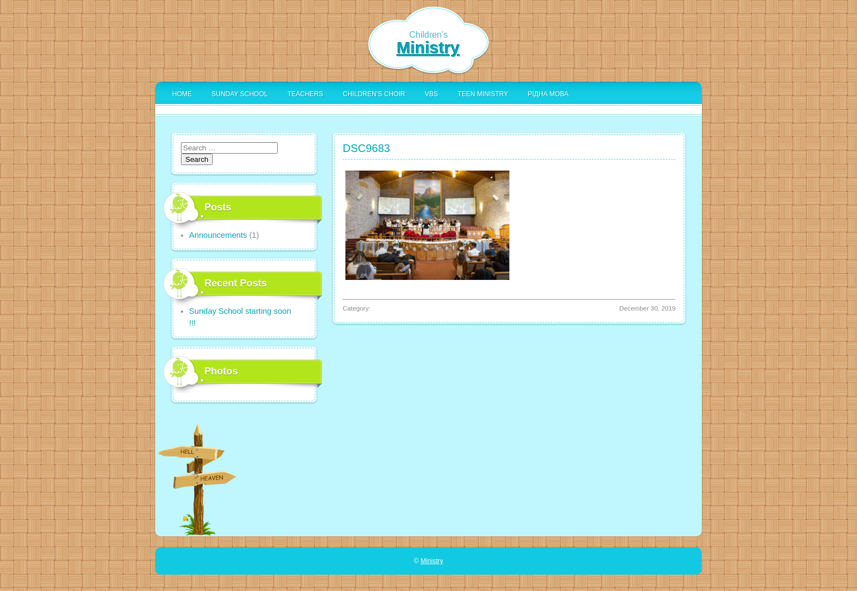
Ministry (428, 48)
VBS (431, 94)
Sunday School (240, 94)
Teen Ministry (482, 94)
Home (182, 94)
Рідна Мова (548, 94)
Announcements (218, 235)
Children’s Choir (374, 94)
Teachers (305, 94)
